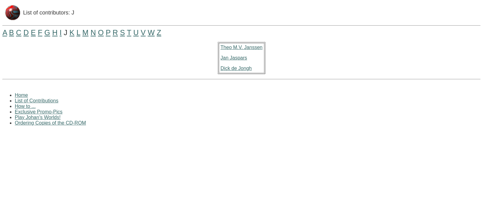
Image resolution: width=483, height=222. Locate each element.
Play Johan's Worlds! (38, 117)
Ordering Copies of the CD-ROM (50, 122)
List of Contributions (36, 100)
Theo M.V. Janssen (241, 47)
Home (21, 95)
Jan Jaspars (234, 57)
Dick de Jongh (236, 68)
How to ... (25, 106)
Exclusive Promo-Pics (39, 111)
